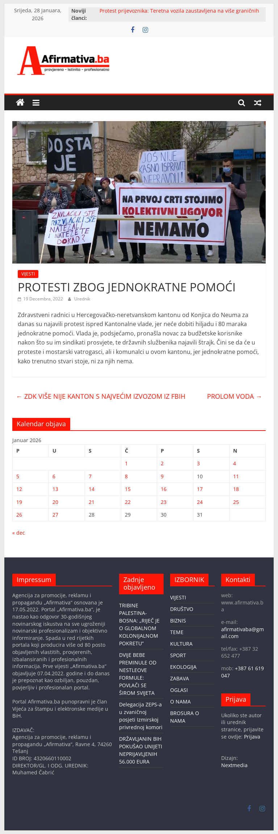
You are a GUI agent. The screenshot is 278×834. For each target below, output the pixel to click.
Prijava (252, 736)
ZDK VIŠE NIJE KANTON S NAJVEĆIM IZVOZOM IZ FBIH (100, 396)
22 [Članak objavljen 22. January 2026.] (128, 502)
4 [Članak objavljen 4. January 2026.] (234, 463)
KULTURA (181, 643)
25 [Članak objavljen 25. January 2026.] (236, 502)
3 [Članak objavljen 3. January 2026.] (198, 463)
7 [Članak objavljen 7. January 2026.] (90, 476)
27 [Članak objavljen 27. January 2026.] (55, 514)
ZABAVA (179, 678)
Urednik (82, 299)
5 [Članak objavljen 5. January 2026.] (17, 476)
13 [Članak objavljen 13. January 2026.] (55, 489)
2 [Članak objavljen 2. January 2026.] (162, 463)
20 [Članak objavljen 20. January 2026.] (55, 502)
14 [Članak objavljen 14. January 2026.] (91, 489)
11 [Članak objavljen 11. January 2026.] (236, 476)
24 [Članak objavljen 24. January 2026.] (200, 502)
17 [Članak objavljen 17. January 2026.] (200, 489)
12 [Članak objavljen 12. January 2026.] (19, 489)
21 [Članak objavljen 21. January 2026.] (91, 502)
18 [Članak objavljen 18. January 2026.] (236, 489)
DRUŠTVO (181, 609)
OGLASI (179, 690)
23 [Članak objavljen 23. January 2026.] (164, 502)
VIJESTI (28, 274)
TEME (177, 632)
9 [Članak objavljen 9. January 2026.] (162, 476)
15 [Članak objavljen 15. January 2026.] (128, 489)
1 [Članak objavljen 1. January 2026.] (126, 463)
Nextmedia (234, 765)
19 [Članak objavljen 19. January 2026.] (19, 502)
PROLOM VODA (234, 396)
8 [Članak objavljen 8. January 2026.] (126, 476)
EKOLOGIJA (183, 666)
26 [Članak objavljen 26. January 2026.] (19, 514)
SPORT (178, 655)
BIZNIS (178, 620)
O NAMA (180, 701)
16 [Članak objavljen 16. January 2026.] (164, 489)
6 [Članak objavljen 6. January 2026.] (53, 476)
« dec (18, 532)
